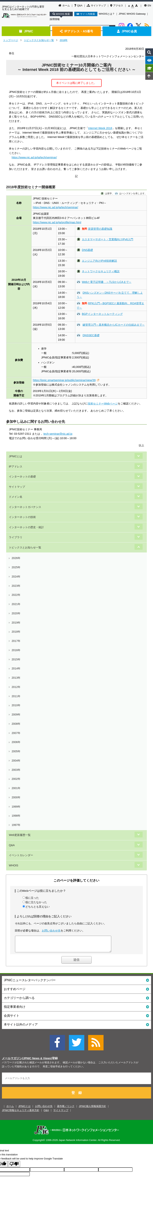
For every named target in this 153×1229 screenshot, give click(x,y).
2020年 (16, 613)
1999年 (16, 806)
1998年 (16, 815)
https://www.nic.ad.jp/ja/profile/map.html (57, 222)
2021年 (16, 604)
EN (147, 5)
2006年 (16, 742)
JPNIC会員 (127, 31)
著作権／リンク (65, 1109)
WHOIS (13, 865)
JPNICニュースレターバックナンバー (76, 983)
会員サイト (76, 1018)
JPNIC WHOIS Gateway (132, 13)
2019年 (16, 622)
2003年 (16, 769)
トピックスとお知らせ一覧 (39, 40)
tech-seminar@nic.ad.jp (57, 433)
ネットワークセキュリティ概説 (101, 271)
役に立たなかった (36, 902)
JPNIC (26, 31)
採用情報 (55, 19)
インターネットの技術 (22, 517)
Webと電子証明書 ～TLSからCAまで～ (106, 281)
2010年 (16, 705)
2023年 (16, 585)
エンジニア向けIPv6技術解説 (99, 260)
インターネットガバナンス (25, 507)
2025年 (16, 567)
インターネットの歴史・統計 (26, 527)
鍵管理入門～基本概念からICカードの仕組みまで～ (114, 324)
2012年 (16, 686)
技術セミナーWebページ (103, 403)
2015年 (16, 659)
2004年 (16, 760)
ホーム (64, 5)
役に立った (32, 897)
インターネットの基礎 (22, 476)
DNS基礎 (87, 249)
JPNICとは (15, 456)
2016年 (16, 650)
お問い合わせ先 (51, 930)
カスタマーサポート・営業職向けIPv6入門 (107, 239)
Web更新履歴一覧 (20, 834)
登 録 (76, 1096)
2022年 (16, 594)
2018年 (64, 40)
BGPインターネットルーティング (102, 313)
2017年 (16, 640)
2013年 (16, 677)
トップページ (10, 40)
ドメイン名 (15, 496)
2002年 (16, 778)
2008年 (16, 723)
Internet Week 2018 (100, 128)
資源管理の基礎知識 (100, 228)
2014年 (16, 668)
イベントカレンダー (21, 855)
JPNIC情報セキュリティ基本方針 (20, 1113)
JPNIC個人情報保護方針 (92, 1109)
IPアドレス (15, 466)
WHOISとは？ (107, 13)
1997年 (16, 824)
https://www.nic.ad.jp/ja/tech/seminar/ (34, 157)
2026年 (16, 558)
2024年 (16, 576)
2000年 (16, 797)
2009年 (16, 714)
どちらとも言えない (37, 906)
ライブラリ (15, 537)
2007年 (16, 733)
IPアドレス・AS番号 (76, 31)
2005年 (16, 751)
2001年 (16, 788)
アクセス (116, 5)
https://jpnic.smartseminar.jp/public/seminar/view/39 (64, 380)
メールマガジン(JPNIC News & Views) (27, 1061)
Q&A (78, 5)
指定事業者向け (76, 1009)
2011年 (16, 696)
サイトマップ (96, 5)
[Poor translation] (14, 1167)
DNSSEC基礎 (91, 335)
